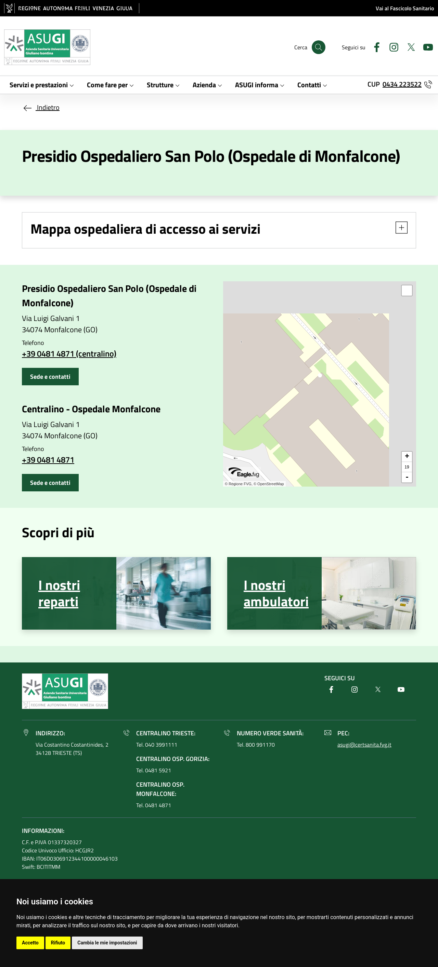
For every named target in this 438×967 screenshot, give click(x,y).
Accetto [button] (30, 942)
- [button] (407, 477)
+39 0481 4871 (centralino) (69, 353)
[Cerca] (318, 47)
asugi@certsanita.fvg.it (364, 744)
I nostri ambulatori (276, 593)
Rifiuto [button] (58, 942)
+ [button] (407, 457)
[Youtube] (425, 46)
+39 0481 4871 (48, 459)
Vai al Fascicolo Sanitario (405, 8)
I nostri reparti (59, 593)
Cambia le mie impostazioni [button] (107, 942)
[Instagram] (391, 46)
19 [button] (406, 467)
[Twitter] (408, 46)
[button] (398, 227)
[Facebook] (374, 46)
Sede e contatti (50, 376)
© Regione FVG (238, 484)
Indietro (41, 107)
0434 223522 (402, 84)
